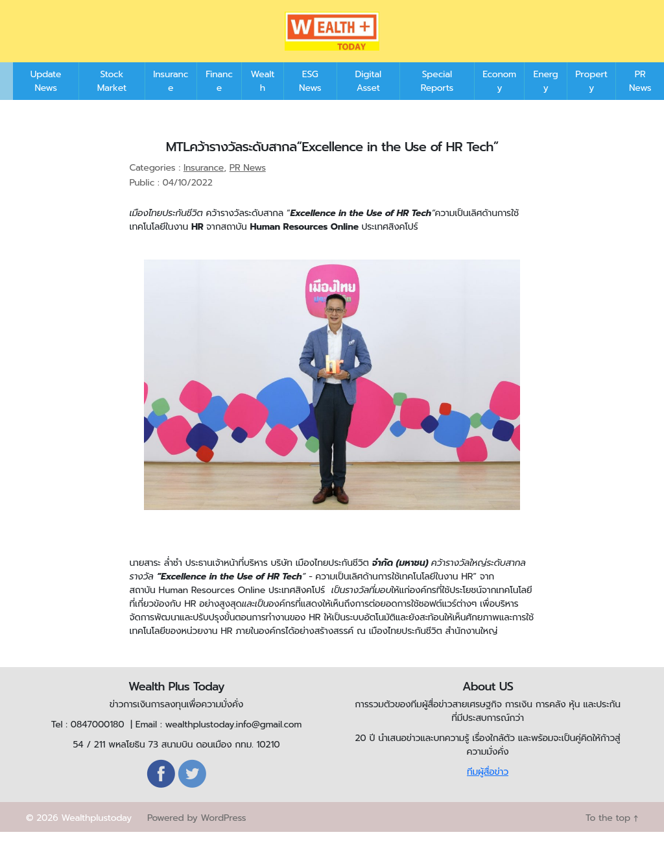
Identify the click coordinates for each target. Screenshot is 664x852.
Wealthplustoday (96, 837)
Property (591, 100)
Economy (499, 100)
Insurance (170, 100)
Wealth (263, 100)
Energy (546, 100)
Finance (219, 100)
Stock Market (111, 100)
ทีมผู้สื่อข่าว (487, 791)
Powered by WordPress (196, 837)
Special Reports (437, 100)
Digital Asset (368, 100)
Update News (46, 100)
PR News (640, 100)
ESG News (310, 100)
